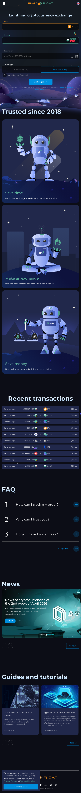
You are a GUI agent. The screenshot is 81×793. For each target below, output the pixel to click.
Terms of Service (27, 781)
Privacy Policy (40, 89)
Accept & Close (20, 787)
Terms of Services (66, 87)
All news (72, 646)
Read (10, 621)
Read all (73, 743)
